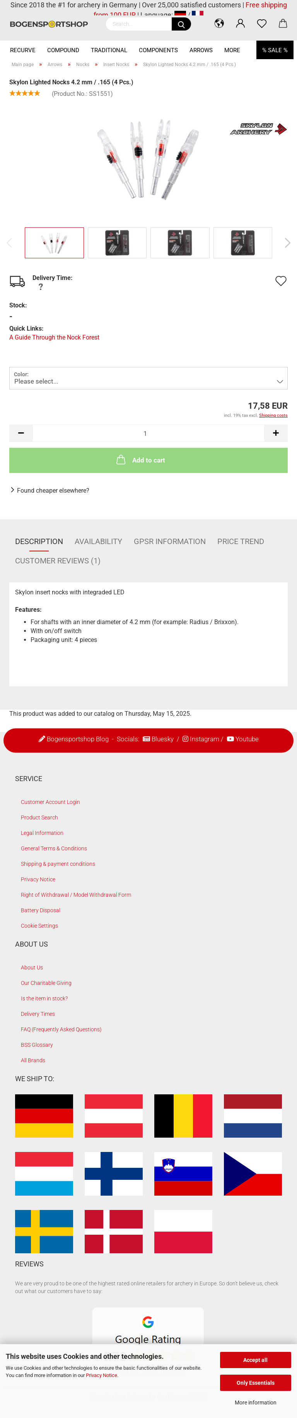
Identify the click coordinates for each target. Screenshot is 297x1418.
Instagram (204, 739)
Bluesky (163, 739)
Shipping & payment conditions (58, 864)
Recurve (23, 50)
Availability (98, 541)
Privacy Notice (101, 1375)
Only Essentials (256, 1383)
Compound (63, 50)
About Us (32, 967)
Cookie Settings (39, 926)
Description (39, 541)
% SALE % (275, 50)
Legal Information (42, 833)
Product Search (39, 817)
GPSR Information (170, 541)
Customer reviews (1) (58, 560)
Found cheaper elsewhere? (53, 490)
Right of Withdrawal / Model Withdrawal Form (76, 895)
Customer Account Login (50, 802)
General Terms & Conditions (54, 848)
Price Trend (240, 541)
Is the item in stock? (44, 998)
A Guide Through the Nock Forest (54, 337)
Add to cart (140, 459)
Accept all (255, 1360)
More (232, 50)
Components (158, 50)
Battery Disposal (40, 910)
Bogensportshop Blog (78, 739)
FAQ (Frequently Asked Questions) (61, 1029)
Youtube (247, 739)
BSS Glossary (37, 1045)
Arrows (201, 50)
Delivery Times (38, 1014)
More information (256, 1402)
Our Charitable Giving (46, 983)
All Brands (33, 1060)
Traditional (109, 50)
